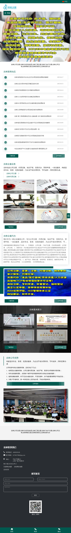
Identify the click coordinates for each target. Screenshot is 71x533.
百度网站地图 (8, 466)
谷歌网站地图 (18, 466)
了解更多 (12, 156)
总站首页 (6, 469)
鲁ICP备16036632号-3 (10, 464)
